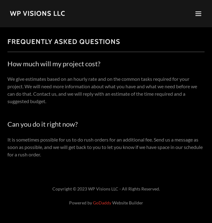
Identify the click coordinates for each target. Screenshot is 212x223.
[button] (198, 13)
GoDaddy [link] (102, 202)
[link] (37, 14)
